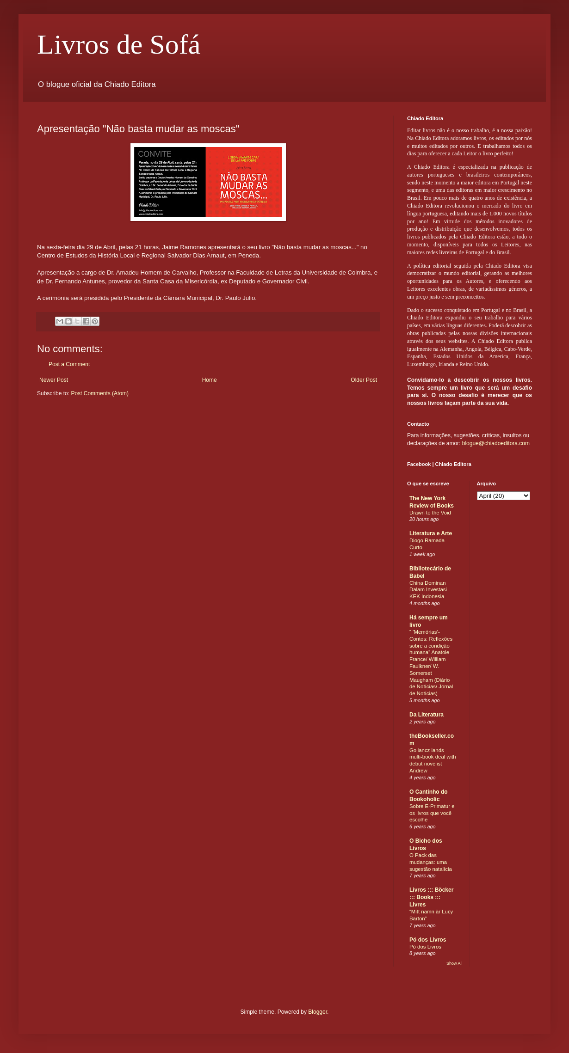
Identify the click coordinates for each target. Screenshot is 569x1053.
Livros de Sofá (118, 44)
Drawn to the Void (430, 512)
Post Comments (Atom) (100, 393)
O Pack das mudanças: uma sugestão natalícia (430, 862)
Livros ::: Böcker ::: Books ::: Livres (431, 897)
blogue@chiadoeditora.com (496, 443)
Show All (454, 963)
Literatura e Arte (430, 533)
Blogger (317, 1012)
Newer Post (53, 380)
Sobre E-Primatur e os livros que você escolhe (432, 813)
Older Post (364, 380)
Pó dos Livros (427, 940)
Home (209, 380)
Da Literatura (426, 714)
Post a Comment (69, 364)
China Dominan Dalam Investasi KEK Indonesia (428, 590)
